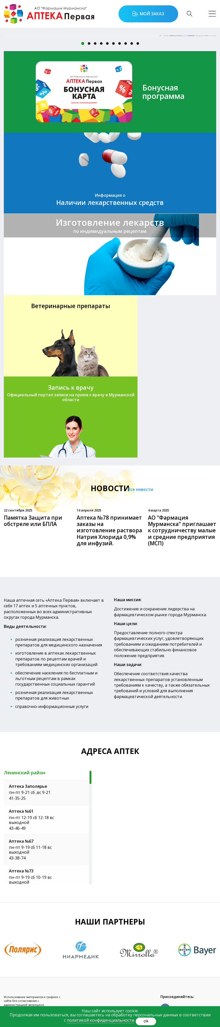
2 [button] (89, 43)
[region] (48, 746)
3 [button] (95, 43)
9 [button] (131, 43)
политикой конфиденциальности (100, 1020)
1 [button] (82, 43)
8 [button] (125, 43)
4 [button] (101, 43)
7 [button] (119, 43)
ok (146, 1021)
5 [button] (107, 43)
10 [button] (138, 43)
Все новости (146, 408)
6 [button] (113, 43)
